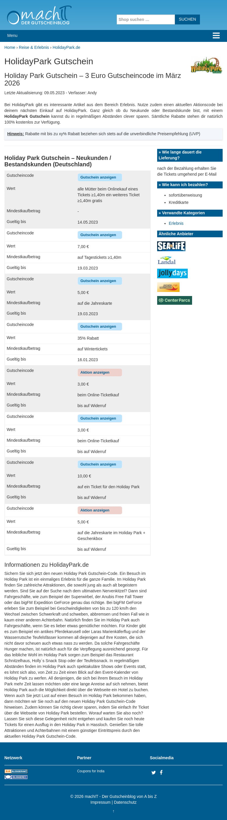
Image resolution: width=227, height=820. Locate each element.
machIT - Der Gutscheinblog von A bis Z (121, 796)
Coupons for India (90, 771)
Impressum (101, 802)
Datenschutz (125, 802)
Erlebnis (176, 223)
